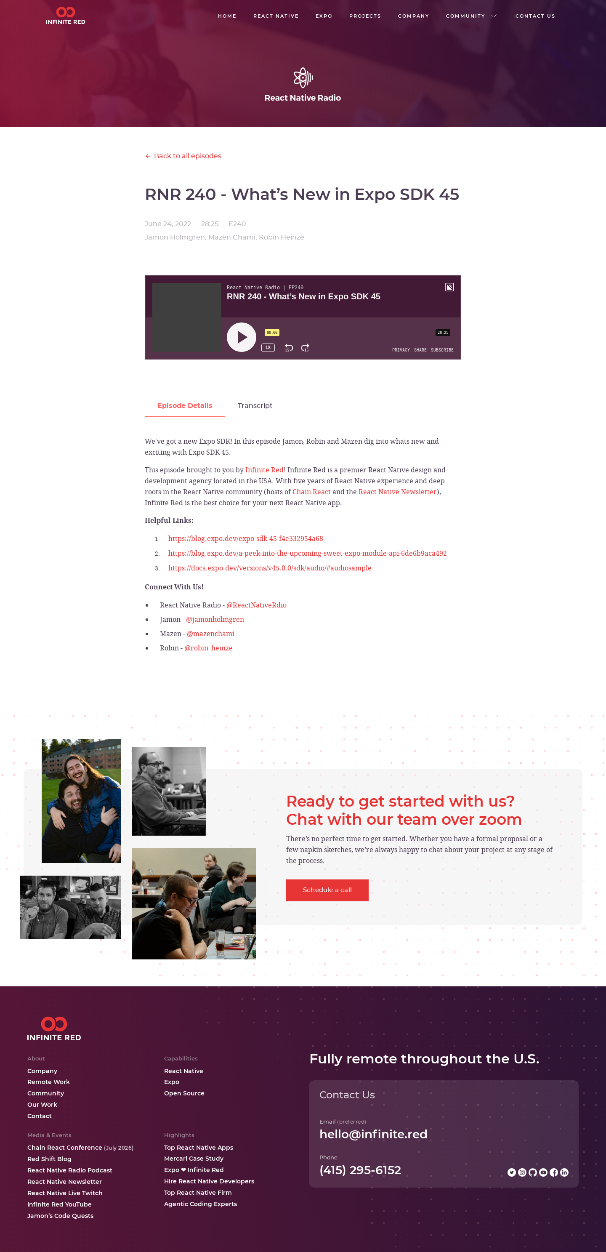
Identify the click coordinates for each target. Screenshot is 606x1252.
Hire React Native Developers (209, 1181)
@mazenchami (210, 633)
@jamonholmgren (215, 619)
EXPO (324, 16)
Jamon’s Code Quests (60, 1216)
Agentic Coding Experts (200, 1204)
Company (42, 1071)
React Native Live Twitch (65, 1193)
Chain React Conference (80, 1147)
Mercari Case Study (193, 1158)
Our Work (42, 1104)
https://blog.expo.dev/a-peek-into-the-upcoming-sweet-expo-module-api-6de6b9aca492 (307, 553)
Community (45, 1093)
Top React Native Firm (198, 1192)
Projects (365, 16)
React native (276, 16)
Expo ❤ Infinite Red (194, 1170)
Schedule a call (327, 890)
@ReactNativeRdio (256, 605)
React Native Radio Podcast (69, 1170)
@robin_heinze (208, 648)
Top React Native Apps (198, 1147)
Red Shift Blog (49, 1159)
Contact (39, 1116)
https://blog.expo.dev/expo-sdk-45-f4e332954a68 (245, 538)
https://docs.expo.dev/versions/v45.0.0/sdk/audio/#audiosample (270, 568)
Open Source (184, 1093)
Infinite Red (264, 469)
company (413, 16)
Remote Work (48, 1082)
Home (227, 16)
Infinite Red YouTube (59, 1204)
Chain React (311, 491)
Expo (171, 1082)
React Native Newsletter (398, 491)
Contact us (536, 16)
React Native (183, 1071)
